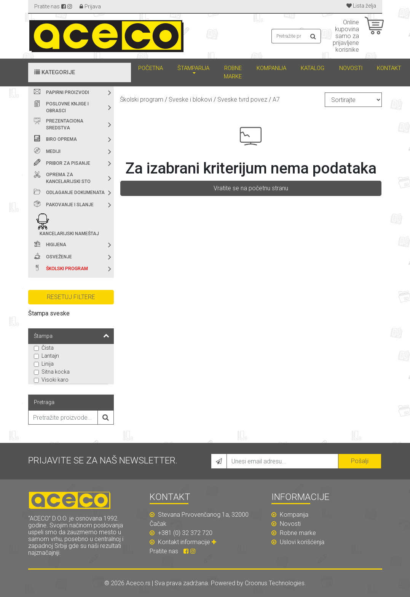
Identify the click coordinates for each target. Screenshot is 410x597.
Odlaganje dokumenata (75, 192)
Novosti (350, 68)
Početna (150, 68)
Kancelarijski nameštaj (69, 233)
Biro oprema (61, 139)
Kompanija (271, 68)
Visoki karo (55, 380)
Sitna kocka (55, 372)
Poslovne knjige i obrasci (67, 107)
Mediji (53, 151)
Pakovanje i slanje (70, 204)
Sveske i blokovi (190, 99)
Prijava (93, 6)
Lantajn (50, 356)
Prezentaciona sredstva (64, 124)
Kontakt (389, 68)
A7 (276, 99)
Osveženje (59, 256)
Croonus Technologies (275, 583)
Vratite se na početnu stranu (251, 188)
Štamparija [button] (193, 68)
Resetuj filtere (71, 297)
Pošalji (360, 461)
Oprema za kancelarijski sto (68, 178)
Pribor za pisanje (68, 163)
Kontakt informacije (188, 542)
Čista (47, 348)
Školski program (67, 268)
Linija (47, 364)
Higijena (56, 244)
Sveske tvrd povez (242, 99)
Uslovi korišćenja (297, 542)
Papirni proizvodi (67, 92)
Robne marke (233, 72)
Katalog (312, 68)
